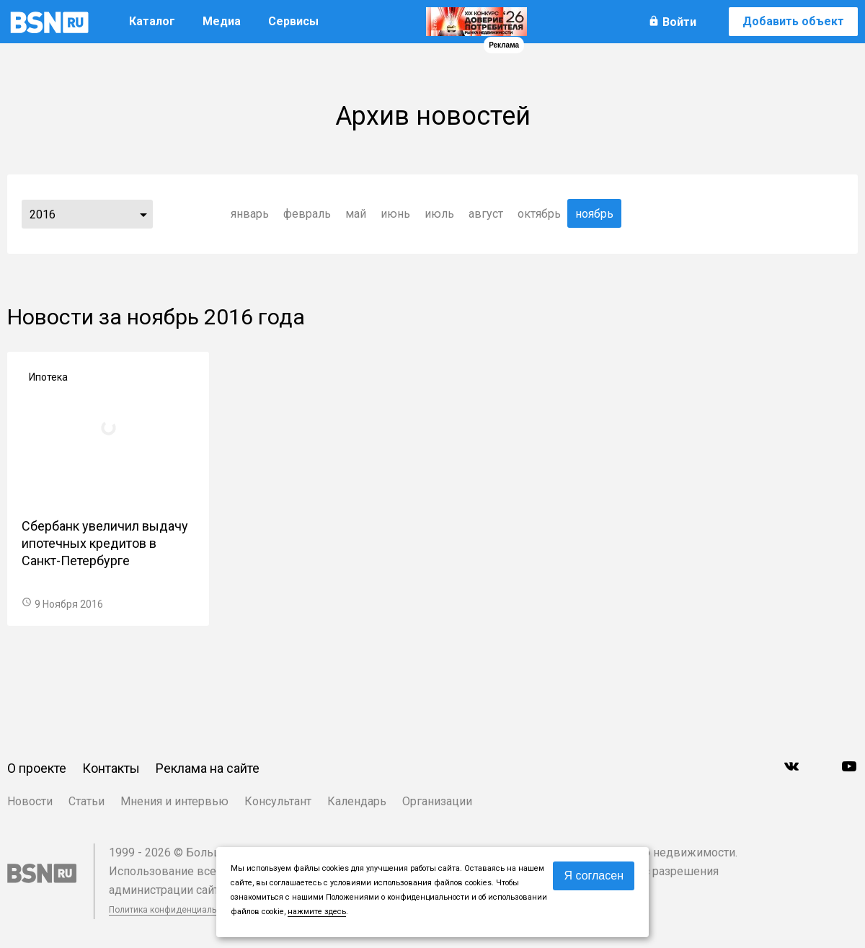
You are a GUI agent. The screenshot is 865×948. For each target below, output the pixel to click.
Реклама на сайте (208, 768)
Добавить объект (793, 21)
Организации (437, 801)
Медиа (222, 21)
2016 (43, 214)
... (143, 214)
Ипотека (48, 377)
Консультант (277, 801)
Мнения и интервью (174, 801)
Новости (30, 801)
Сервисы (293, 21)
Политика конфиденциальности (174, 910)
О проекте (36, 768)
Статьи (86, 801)
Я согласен (594, 875)
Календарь (356, 801)
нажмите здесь (317, 911)
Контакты (111, 768)
